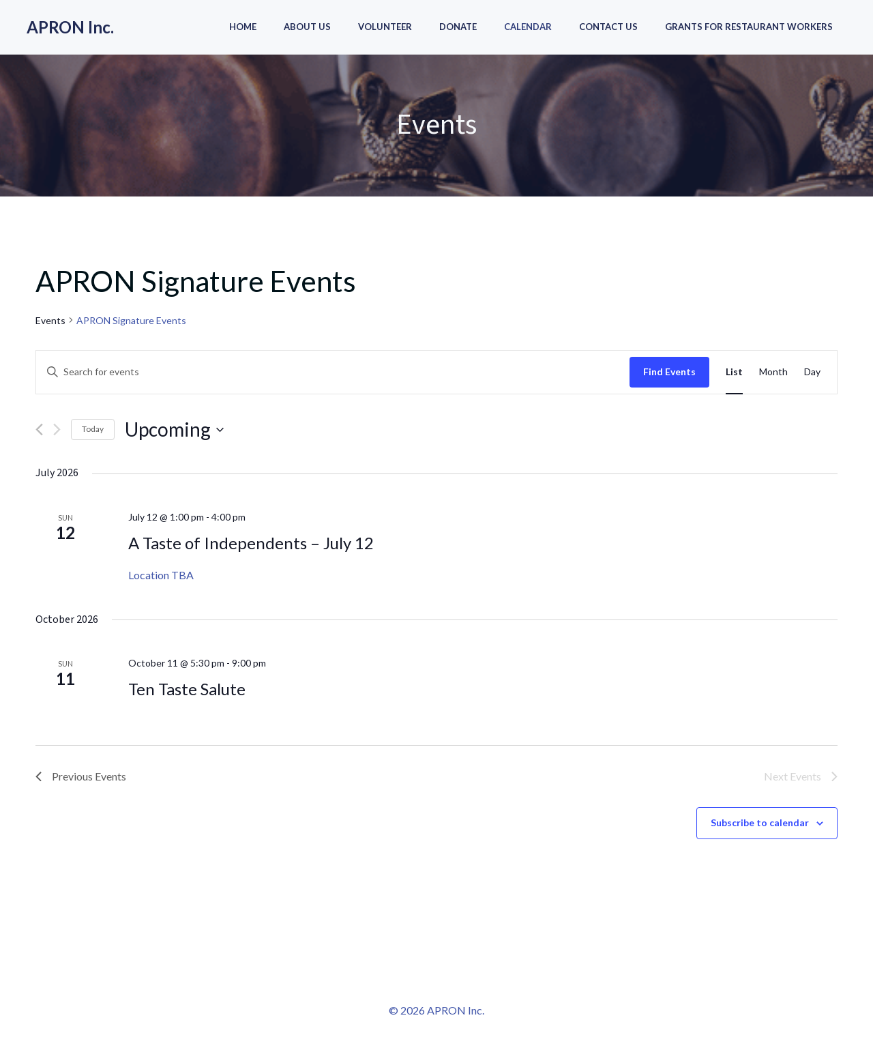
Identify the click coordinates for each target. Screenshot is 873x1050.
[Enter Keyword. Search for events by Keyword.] (333, 372)
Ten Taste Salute (187, 689)
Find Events (669, 371)
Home (242, 26)
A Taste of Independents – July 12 (251, 543)
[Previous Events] (39, 429)
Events (50, 320)
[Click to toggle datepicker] (174, 429)
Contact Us (608, 26)
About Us (307, 26)
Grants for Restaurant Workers (749, 26)
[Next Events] (57, 429)
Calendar (528, 26)
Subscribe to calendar (760, 822)
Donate (458, 26)
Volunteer (385, 26)
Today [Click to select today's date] (93, 429)
